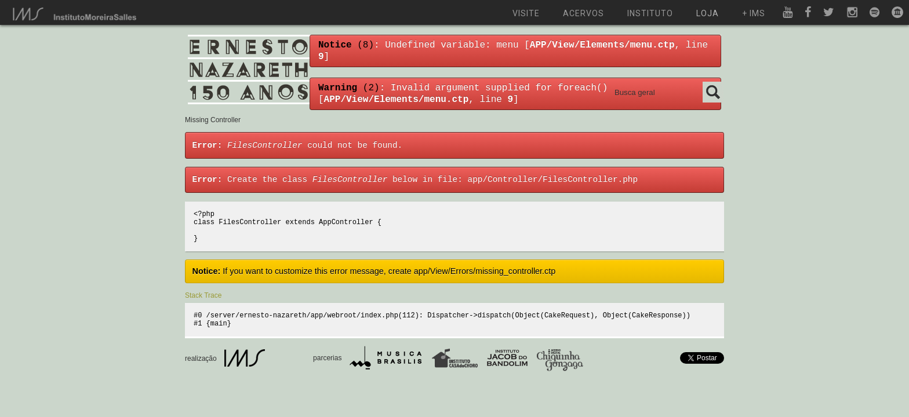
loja (707, 13)
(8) (346, 45)
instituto (650, 13)
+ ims (753, 13)
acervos (583, 13)
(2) (349, 88)
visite (526, 13)
